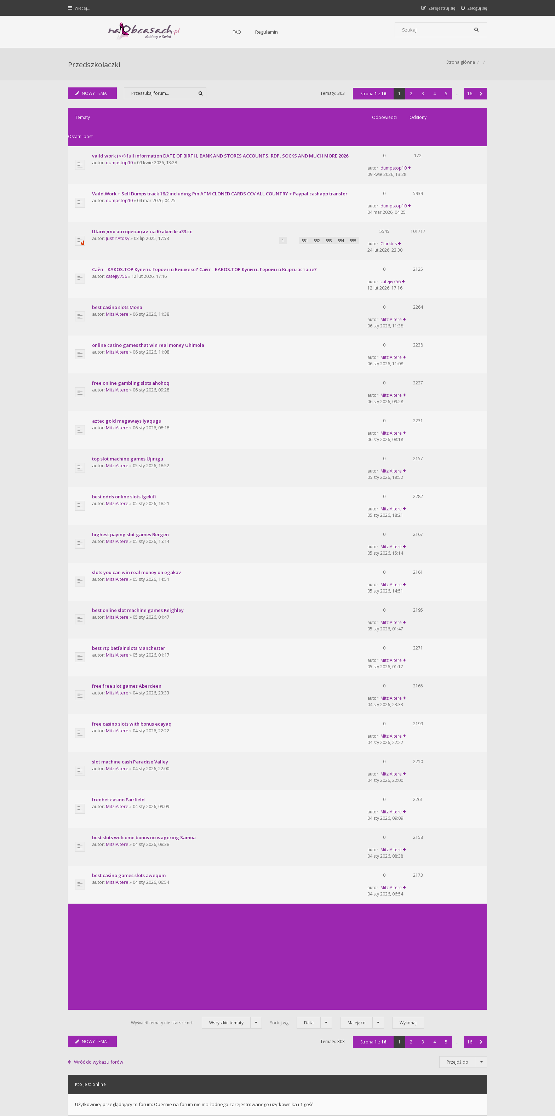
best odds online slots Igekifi (124, 397)
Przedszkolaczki (95, 65)
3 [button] (422, 97)
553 (294, 216)
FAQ (159, 32)
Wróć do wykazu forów (99, 838)
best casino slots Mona (118, 265)
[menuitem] (473, 8)
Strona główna (460, 66)
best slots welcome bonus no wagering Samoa (144, 636)
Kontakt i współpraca (373, 1006)
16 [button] (469, 97)
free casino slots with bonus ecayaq (132, 557)
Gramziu (111, 1092)
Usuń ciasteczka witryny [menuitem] (462, 1068)
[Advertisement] (277, 733)
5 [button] (445, 97)
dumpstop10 (120, 154)
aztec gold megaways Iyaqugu (127, 344)
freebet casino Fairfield (119, 610)
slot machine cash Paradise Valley (131, 583)
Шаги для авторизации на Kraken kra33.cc (143, 207)
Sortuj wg (301, 799)
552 (282, 216)
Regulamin (189, 32)
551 (270, 216)
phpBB (119, 1086)
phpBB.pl (139, 1098)
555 (318, 216)
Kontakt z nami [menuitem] (417, 1068)
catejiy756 (117, 245)
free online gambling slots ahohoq (131, 318)
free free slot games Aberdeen (127, 530)
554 (306, 216)
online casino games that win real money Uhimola (149, 291)
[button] (480, 97)
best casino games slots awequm (129, 663)
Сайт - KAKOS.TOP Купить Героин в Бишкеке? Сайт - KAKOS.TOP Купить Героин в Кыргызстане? (205, 238)
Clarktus (419, 207)
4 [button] (434, 97)
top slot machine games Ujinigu (128, 371)
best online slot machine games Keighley (138, 477)
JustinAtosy (118, 214)
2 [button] (410, 97)
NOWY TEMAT (93, 97)
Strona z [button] (372, 97)
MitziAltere (118, 271)
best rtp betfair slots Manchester (129, 503)
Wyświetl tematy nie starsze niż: (196, 799)
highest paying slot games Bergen (131, 424)
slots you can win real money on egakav (137, 450)
